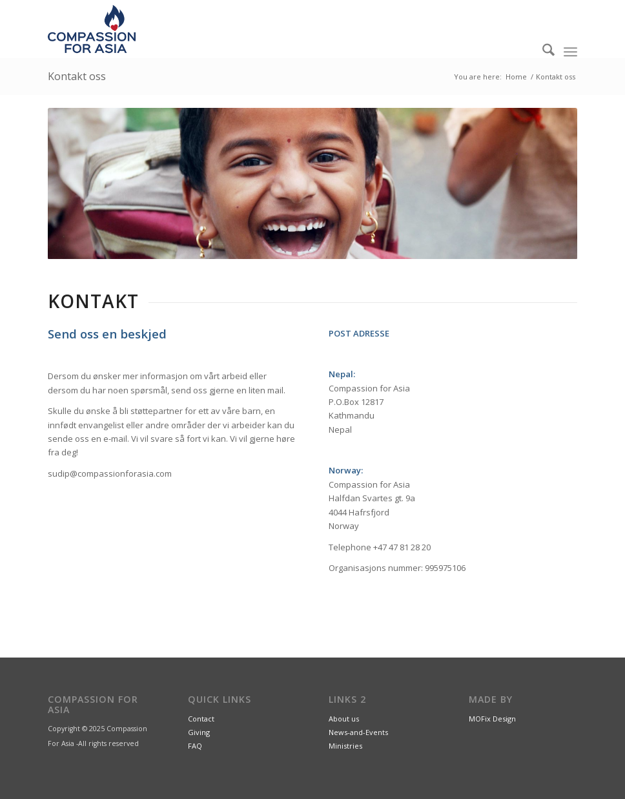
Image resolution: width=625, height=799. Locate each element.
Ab (333, 718)
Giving (199, 732)
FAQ (195, 746)
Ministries (345, 746)
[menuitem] (542, 52)
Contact (201, 718)
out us (348, 718)
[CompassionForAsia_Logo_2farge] (92, 29)
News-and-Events (358, 732)
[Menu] (570, 51)
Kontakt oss (77, 76)
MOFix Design (492, 718)
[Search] (542, 52)
